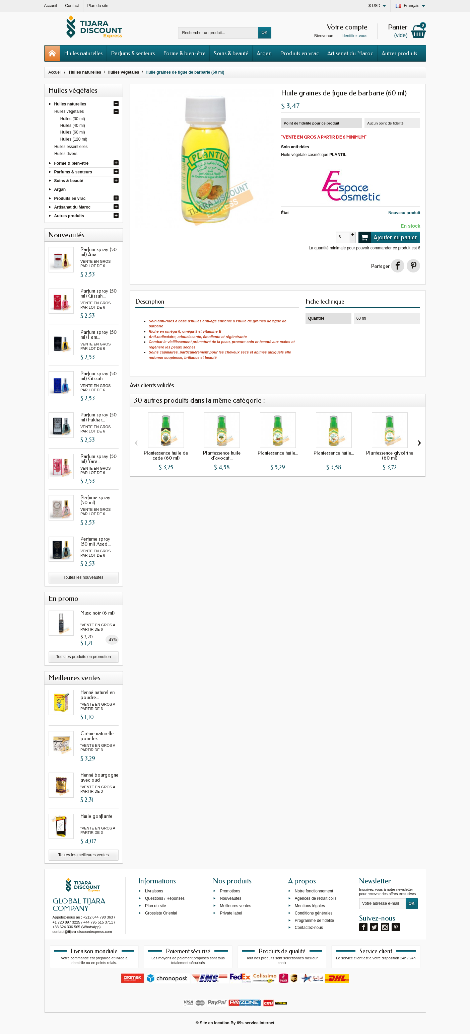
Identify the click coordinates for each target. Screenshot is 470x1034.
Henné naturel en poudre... (97, 694)
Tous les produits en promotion (83, 656)
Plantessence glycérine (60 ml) (389, 455)
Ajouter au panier (387, 237)
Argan (264, 53)
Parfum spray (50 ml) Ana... (98, 251)
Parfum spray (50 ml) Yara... (98, 458)
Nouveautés (230, 898)
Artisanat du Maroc (350, 53)
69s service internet (255, 1023)
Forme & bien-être (184, 53)
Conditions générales (314, 912)
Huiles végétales (69, 111)
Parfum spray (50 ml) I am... (98, 334)
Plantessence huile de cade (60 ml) (166, 455)
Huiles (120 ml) (73, 139)
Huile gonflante (96, 816)
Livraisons (154, 891)
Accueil (55, 72)
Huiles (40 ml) (72, 125)
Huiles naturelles (83, 53)
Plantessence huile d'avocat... (222, 455)
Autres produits (399, 53)
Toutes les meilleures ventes (83, 855)
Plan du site (155, 905)
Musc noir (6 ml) (97, 613)
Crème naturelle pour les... (97, 735)
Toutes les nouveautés (83, 577)
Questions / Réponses (165, 898)
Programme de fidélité (314, 920)
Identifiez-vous (354, 36)
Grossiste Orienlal (161, 912)
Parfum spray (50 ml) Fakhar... (98, 417)
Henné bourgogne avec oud (99, 777)
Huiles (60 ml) (72, 132)
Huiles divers (65, 153)
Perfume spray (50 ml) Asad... (95, 541)
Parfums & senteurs (133, 53)
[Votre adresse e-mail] (382, 903)
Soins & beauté (231, 53)
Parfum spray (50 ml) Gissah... (98, 293)
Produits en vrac (299, 53)
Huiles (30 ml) (72, 118)
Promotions (230, 891)
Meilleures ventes (235, 905)
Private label (231, 912)
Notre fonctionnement (314, 891)
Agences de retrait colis (316, 898)
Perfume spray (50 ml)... (95, 499)
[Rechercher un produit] (218, 32)
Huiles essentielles (70, 146)
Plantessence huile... (278, 453)
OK (264, 32)
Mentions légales (310, 905)
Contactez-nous (309, 927)
